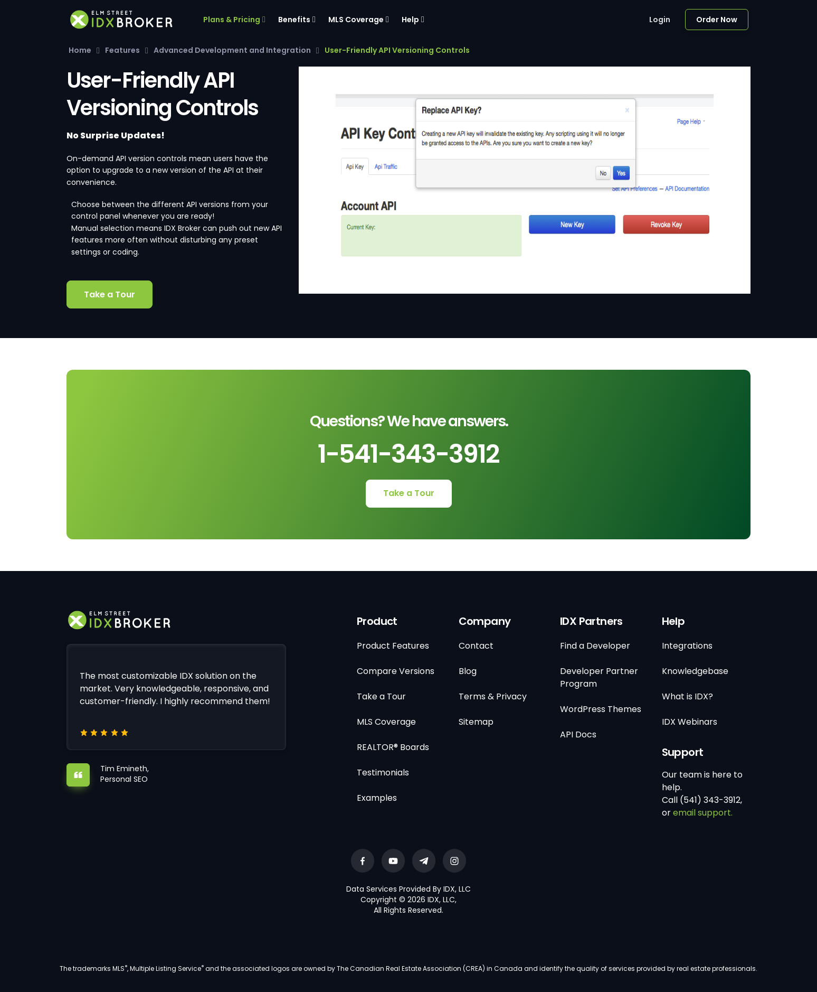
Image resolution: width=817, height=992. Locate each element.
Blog (468, 671)
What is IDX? (687, 696)
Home (80, 50)
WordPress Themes (600, 709)
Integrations (687, 646)
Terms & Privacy (493, 696)
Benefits (294, 19)
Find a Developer (595, 646)
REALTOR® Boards (393, 747)
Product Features (393, 646)
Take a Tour (109, 294)
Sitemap (476, 722)
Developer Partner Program (599, 677)
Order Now (716, 19)
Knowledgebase (695, 671)
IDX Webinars (689, 722)
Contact (476, 646)
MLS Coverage (356, 19)
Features (122, 50)
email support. (703, 813)
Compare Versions (395, 671)
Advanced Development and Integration (232, 50)
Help (410, 19)
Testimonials (383, 772)
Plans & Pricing (231, 19)
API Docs (578, 734)
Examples (377, 798)
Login (659, 19)
